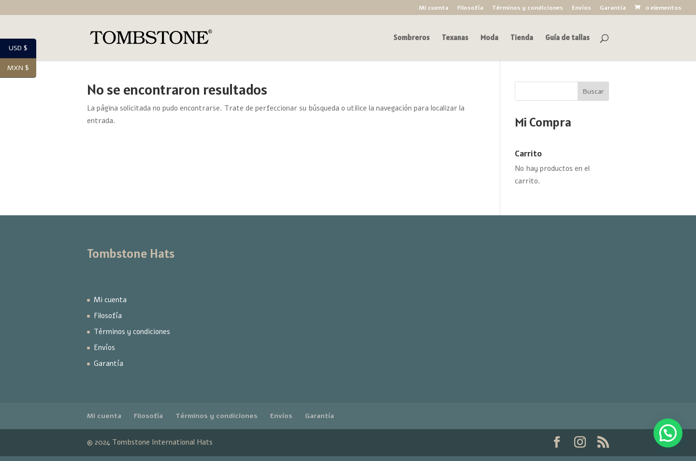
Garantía (613, 8)
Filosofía (470, 8)
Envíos (581, 8)
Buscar (593, 91)
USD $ (22, 48)
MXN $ (21, 68)
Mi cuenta (434, 8)
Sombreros (411, 38)
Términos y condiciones (527, 8)
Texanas (455, 38)
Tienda (521, 38)
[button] (667, 433)
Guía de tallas (567, 38)
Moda (489, 38)
